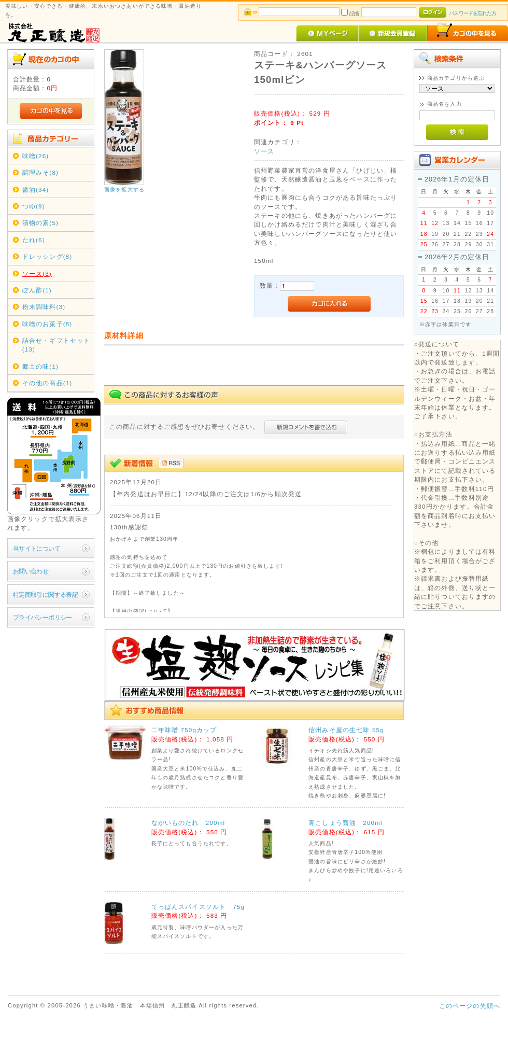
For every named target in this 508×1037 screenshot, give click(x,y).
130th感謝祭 (129, 527)
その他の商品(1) (47, 383)
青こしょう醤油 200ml (345, 822)
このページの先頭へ (469, 1005)
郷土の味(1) (40, 366)
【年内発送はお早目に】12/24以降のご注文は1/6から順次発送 (206, 494)
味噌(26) (35, 155)
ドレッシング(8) (47, 256)
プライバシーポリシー (42, 617)
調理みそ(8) (40, 172)
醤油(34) (35, 189)
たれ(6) (33, 239)
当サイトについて (36, 548)
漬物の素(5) (40, 222)
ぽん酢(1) (37, 290)
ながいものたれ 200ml (188, 822)
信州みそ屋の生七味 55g (346, 729)
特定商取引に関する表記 (45, 594)
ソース (264, 151)
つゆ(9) (33, 206)
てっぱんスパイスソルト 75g (198, 906)
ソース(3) (37, 273)
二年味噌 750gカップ (184, 729)
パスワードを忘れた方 (472, 13)
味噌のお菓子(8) (47, 323)
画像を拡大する (124, 189)
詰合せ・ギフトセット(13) (56, 345)
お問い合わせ (31, 571)
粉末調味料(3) (43, 306)
